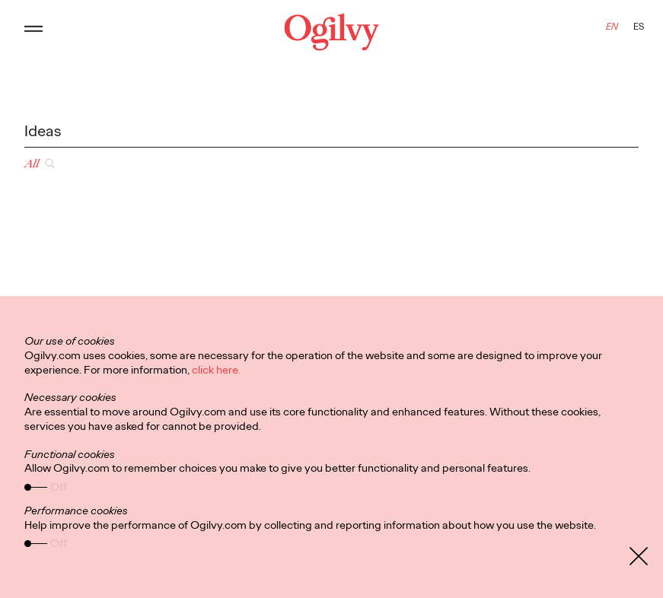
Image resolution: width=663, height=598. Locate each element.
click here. (216, 369)
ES (638, 27)
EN (612, 27)
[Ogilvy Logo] (331, 32)
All (31, 163)
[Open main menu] (33, 32)
